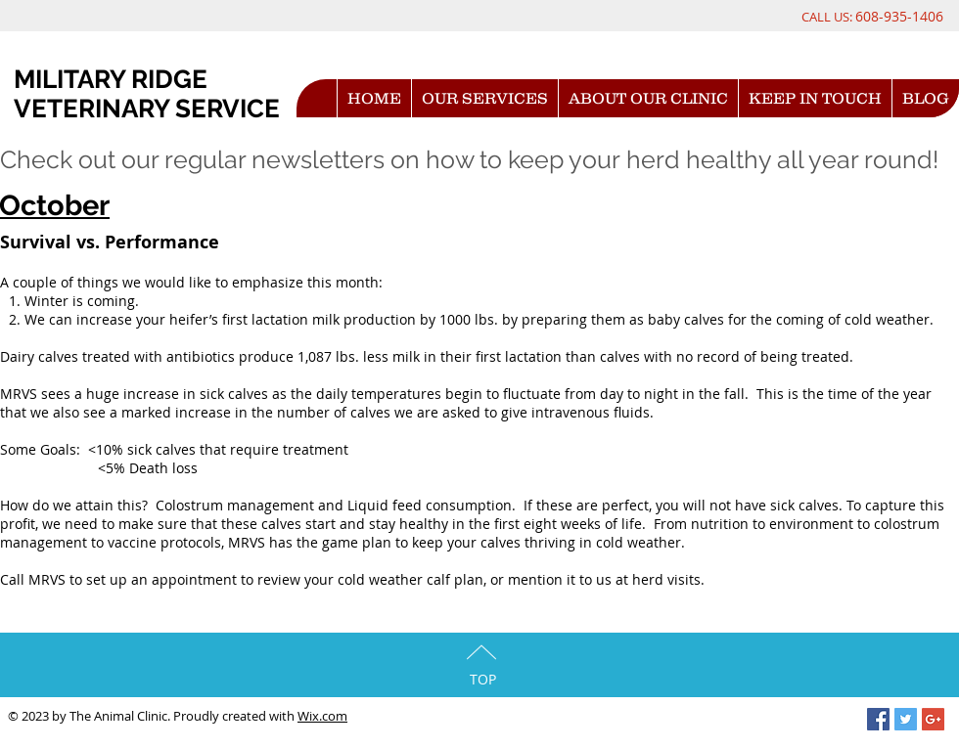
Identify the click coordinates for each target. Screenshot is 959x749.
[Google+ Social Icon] (933, 719)
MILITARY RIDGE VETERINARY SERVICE (147, 94)
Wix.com (322, 716)
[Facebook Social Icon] (878, 719)
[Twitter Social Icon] (905, 719)
